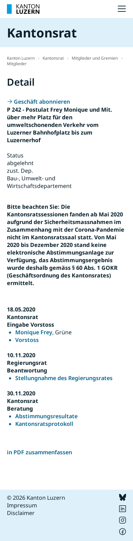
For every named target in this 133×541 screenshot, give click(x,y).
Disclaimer (21, 513)
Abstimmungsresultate (46, 416)
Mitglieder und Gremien (95, 58)
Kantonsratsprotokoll (44, 424)
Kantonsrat (53, 58)
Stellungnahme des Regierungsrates (64, 378)
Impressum (22, 505)
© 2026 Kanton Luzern (36, 497)
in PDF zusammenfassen (39, 452)
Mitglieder (17, 64)
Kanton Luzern (21, 58)
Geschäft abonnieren (42, 101)
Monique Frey (33, 332)
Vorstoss (27, 340)
